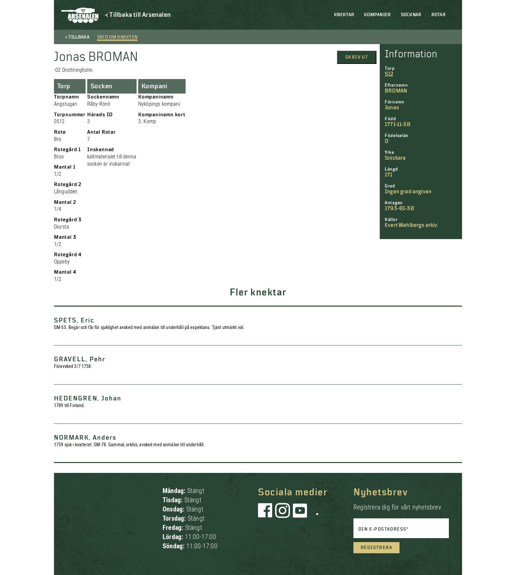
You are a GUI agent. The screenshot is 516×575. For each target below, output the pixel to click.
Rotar (438, 15)
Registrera (376, 547)
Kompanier (377, 15)
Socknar (411, 15)
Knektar (344, 15)
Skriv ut (356, 57)
